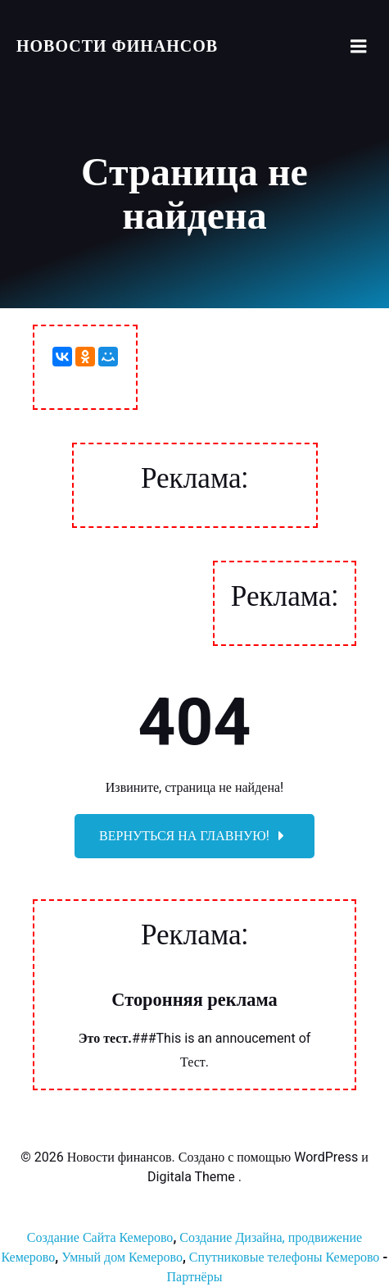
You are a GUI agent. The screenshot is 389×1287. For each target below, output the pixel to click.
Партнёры (195, 1277)
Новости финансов (117, 46)
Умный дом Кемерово (122, 1257)
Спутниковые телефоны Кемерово (284, 1257)
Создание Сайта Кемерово (100, 1238)
